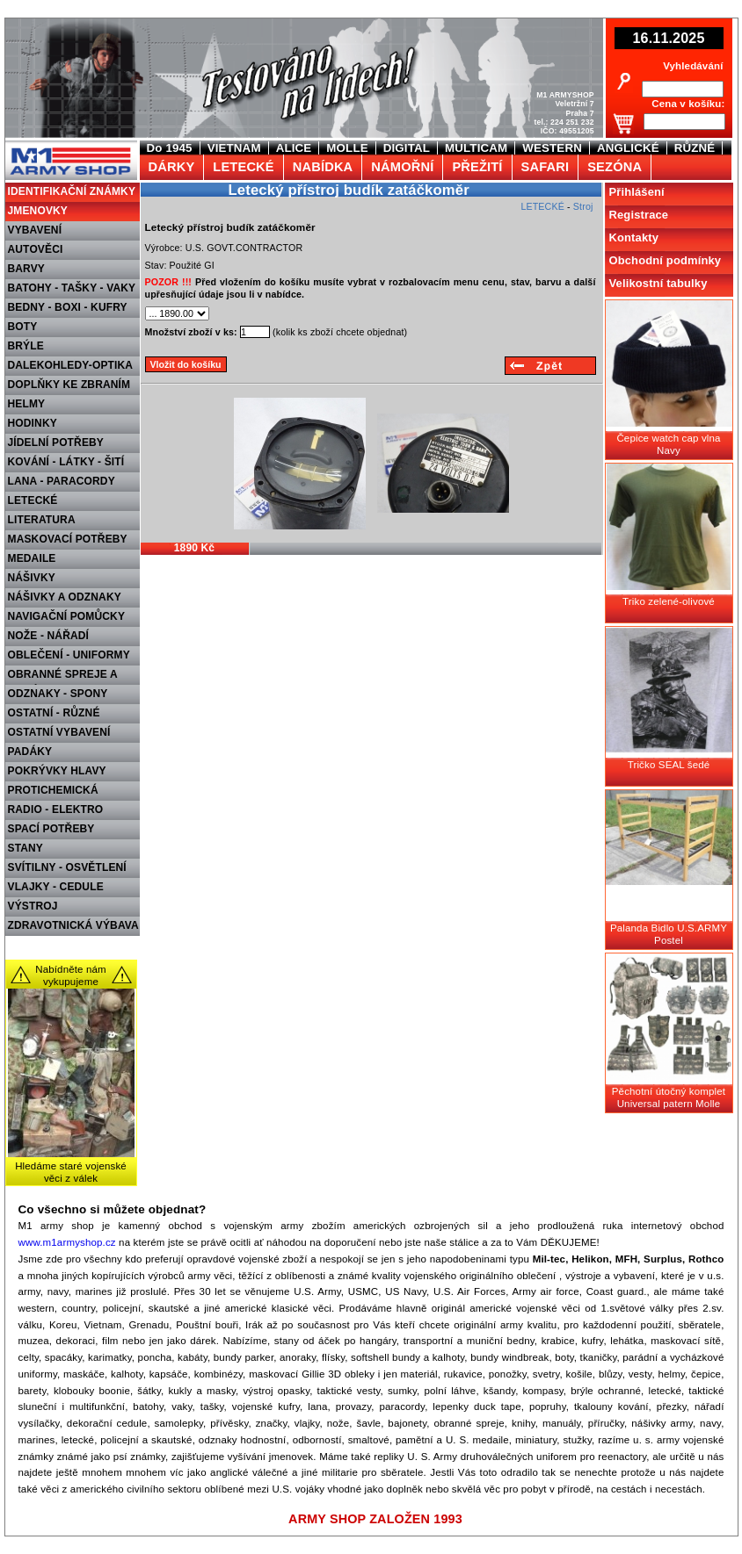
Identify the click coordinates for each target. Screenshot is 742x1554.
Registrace (639, 214)
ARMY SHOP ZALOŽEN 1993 (375, 1519)
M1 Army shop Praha (69, 148)
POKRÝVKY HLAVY (57, 771)
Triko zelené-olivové (668, 601)
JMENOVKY (38, 211)
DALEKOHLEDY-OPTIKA (71, 365)
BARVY (27, 269)
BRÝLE (26, 346)
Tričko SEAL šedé (669, 764)
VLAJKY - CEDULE (56, 887)
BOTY (23, 326)
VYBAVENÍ (35, 230)
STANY (26, 848)
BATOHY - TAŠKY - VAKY (72, 288)
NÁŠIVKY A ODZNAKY (64, 597)
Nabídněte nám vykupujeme (70, 975)
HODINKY (32, 423)
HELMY (27, 404)
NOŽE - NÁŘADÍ (49, 636)
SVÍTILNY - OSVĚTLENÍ (67, 867)
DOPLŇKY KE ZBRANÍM (69, 384)
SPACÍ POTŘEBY (51, 829)
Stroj (583, 206)
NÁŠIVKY (31, 578)
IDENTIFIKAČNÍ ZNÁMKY (72, 191)
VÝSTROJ (33, 906)
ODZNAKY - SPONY (58, 693)
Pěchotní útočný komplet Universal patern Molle (668, 1097)
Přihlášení (637, 191)
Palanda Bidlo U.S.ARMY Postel (668, 934)
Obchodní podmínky (665, 260)
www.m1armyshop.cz (67, 1242)
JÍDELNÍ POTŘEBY (56, 442)
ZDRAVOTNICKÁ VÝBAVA (73, 925)
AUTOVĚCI (35, 249)
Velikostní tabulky (658, 283)
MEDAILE (32, 558)
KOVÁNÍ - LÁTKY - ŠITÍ (66, 462)
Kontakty (634, 237)
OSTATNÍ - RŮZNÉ (54, 713)
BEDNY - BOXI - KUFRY (67, 307)
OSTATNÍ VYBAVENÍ (59, 732)
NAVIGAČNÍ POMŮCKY (67, 616)
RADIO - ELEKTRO (56, 809)
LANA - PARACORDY (61, 481)
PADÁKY (30, 751)
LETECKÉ (33, 500)
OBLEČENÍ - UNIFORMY (69, 655)
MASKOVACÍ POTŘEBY (67, 539)
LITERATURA (42, 520)
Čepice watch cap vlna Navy (668, 444)
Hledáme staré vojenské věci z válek (71, 1172)
